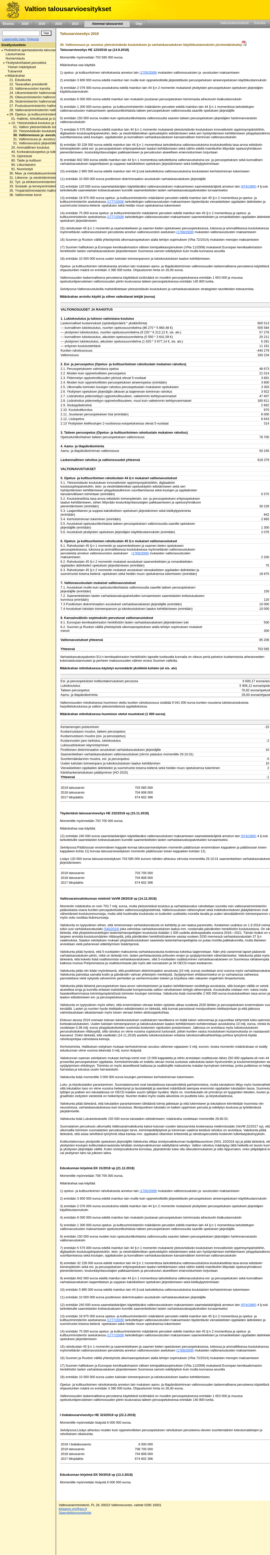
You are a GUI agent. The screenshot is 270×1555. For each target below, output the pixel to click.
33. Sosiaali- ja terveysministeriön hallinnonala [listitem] (42, 186)
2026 (25, 24)
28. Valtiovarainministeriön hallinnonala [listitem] (37, 110)
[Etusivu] (11, 10)
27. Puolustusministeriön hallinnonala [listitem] (36, 106)
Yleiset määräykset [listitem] (20, 67)
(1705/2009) (148, 72)
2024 (58, 24)
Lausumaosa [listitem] (14, 54)
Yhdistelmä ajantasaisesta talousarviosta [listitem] (33, 50)
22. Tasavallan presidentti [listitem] (27, 84)
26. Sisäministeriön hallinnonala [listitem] (32, 101)
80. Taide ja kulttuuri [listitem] (24, 160)
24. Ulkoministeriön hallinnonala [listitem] (32, 93)
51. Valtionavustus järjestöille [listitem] (33, 143)
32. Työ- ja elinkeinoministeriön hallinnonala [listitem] (41, 182)
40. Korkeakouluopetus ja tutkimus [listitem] (35, 152)
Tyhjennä (32, 39)
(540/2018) (111, 929)
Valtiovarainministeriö (234, 23)
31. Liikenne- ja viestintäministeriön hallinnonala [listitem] (44, 177)
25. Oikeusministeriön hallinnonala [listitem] (34, 97)
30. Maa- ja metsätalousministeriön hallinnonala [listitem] (44, 173)
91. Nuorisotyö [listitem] (20, 169)
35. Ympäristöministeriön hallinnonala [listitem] (36, 190)
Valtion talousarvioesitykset (68, 9)
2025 (42, 24)
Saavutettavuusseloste (75, 1512)
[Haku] (21, 33)
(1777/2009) (115, 202)
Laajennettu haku (14, 39)
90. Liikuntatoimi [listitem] (21, 165)
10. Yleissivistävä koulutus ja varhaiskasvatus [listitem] (43, 123)
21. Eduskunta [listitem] (19, 80)
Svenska (259, 23)
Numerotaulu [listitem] (14, 58)
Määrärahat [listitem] (15, 75)
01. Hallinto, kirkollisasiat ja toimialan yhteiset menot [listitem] (48, 118)
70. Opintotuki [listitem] (20, 156)
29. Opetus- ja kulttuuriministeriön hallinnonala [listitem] (42, 114)
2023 (75, 24)
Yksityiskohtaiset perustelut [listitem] (24, 63)
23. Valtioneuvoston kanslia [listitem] (28, 88)
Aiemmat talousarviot (107, 24)
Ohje (139, 24)
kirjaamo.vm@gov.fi (73, 1509)
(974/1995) (248, 186)
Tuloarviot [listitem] (13, 71)
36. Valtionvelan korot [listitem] (24, 195)
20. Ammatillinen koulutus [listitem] (28, 147)
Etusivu (8, 24)
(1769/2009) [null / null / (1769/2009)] (140, 553)
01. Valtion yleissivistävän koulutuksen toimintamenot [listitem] (51, 127)
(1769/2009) (185, 232)
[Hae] (46, 33)
